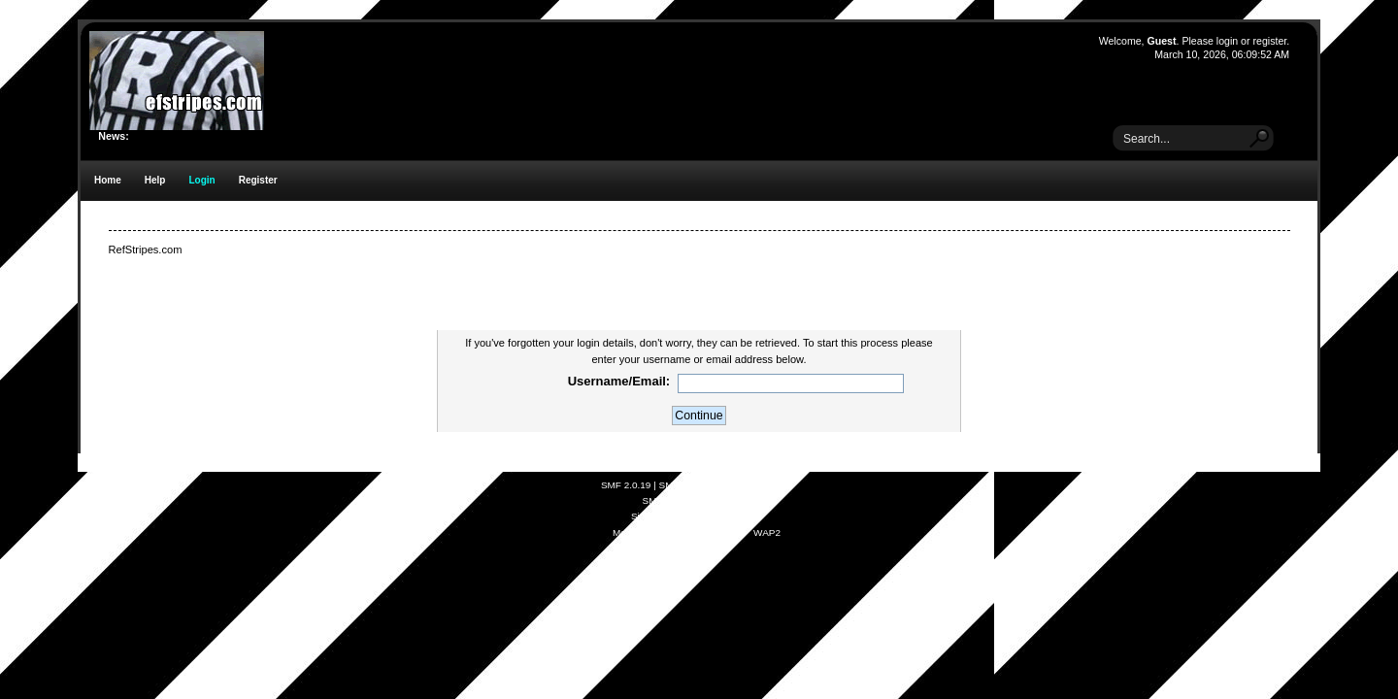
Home (107, 180)
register (1269, 41)
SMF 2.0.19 (626, 485)
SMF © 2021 (686, 485)
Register (258, 180)
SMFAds (661, 500)
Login (201, 180)
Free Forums (722, 500)
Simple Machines (755, 485)
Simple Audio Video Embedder (696, 516)
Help (155, 180)
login (1227, 41)
